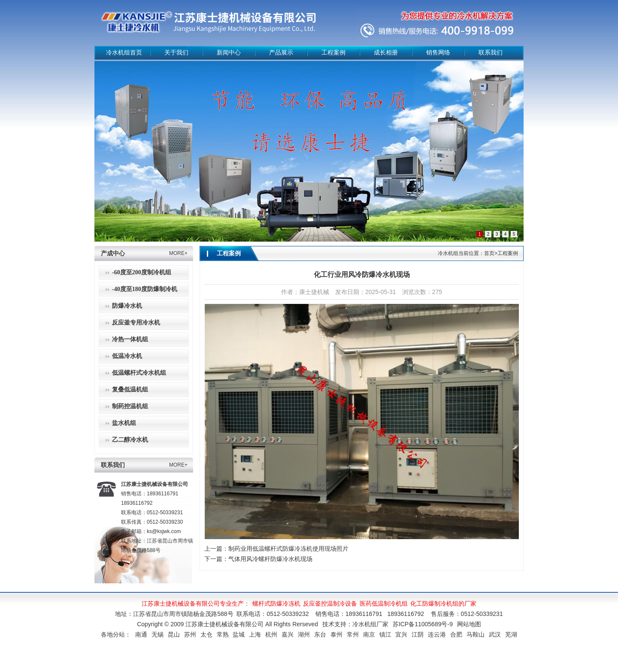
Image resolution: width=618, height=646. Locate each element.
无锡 (157, 634)
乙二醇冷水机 (130, 440)
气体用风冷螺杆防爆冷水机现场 (270, 558)
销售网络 (438, 52)
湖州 (304, 634)
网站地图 (469, 624)
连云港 (437, 634)
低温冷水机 (127, 356)
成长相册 (386, 52)
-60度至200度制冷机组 (141, 272)
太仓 (206, 634)
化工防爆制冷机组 (434, 603)
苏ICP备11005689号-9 (423, 624)
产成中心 (113, 253)
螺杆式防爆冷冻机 (276, 603)
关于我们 (176, 52)
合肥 (456, 634)
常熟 (223, 634)
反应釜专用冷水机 (136, 322)
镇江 (385, 634)
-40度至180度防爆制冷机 (144, 289)
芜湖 (511, 634)
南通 (141, 634)
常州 (353, 634)
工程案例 (333, 52)
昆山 (174, 634)
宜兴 (401, 634)
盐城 (239, 634)
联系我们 (491, 52)
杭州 (271, 634)
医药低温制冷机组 (384, 603)
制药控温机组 (130, 406)
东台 (320, 634)
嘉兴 (288, 634)
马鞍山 (476, 634)
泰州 (336, 634)
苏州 (190, 634)
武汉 (495, 634)
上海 (255, 634)
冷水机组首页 (124, 52)
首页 (489, 253)
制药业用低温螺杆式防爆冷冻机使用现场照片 (288, 548)
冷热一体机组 (130, 339)
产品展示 (281, 52)
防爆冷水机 (127, 306)
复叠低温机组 (130, 389)
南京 (369, 634)
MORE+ (178, 253)
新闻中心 (229, 52)
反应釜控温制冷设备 (330, 603)
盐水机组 (124, 423)
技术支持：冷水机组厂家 (355, 624)
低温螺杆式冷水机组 (139, 373)
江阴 (418, 634)
